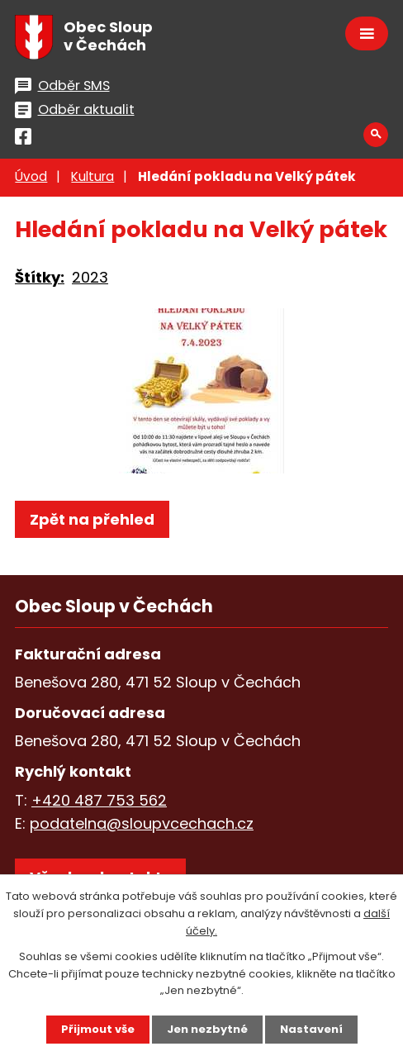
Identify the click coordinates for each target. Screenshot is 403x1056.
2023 (90, 277)
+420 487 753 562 (99, 800)
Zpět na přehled (92, 519)
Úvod (31, 176)
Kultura (92, 176)
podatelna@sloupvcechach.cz (142, 823)
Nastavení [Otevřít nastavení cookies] (311, 1029)
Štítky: (39, 277)
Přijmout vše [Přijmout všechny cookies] (98, 1029)
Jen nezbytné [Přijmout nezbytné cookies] (207, 1029)
